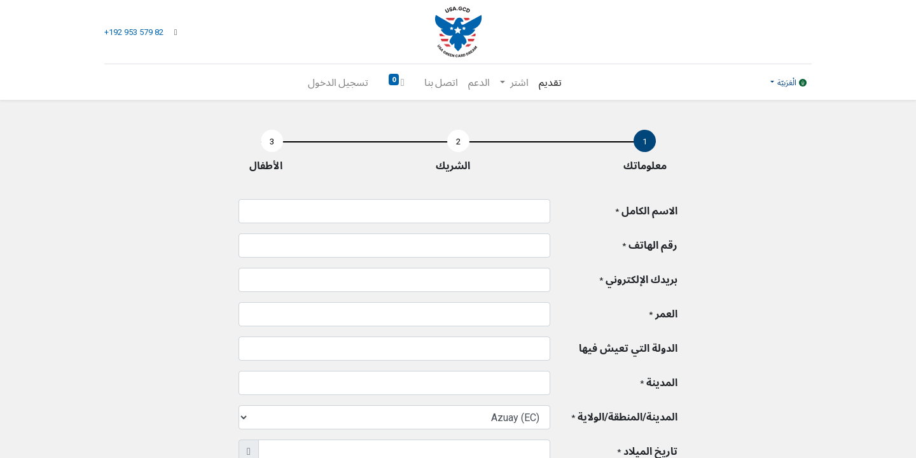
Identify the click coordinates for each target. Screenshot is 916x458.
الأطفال (265, 166)
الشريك (453, 166)
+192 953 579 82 (134, 32)
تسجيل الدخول (338, 82)
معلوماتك (645, 166)
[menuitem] (550, 82)
